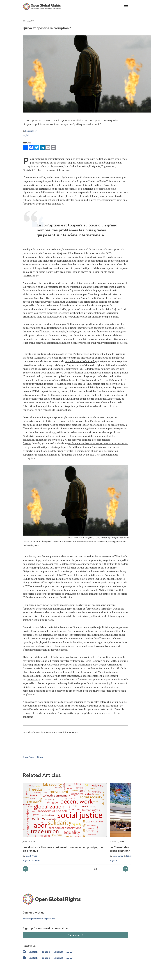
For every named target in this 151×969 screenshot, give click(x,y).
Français (45, 952)
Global (40, 757)
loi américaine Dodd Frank (80, 361)
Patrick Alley (31, 131)
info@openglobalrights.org (39, 918)
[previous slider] (125, 869)
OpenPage (28, 757)
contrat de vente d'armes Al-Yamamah (55, 301)
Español (36, 860)
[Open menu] (126, 6)
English (26, 135)
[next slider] (25, 869)
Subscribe (74, 935)
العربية (69, 952)
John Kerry (33, 679)
